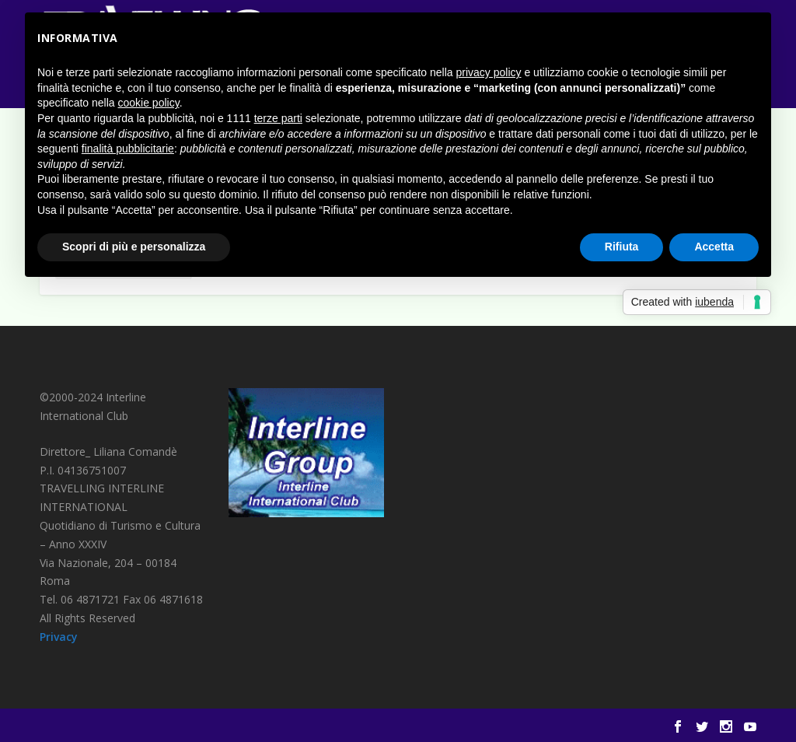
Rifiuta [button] (622, 246)
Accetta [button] (714, 246)
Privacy (59, 636)
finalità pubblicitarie (128, 148)
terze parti (278, 118)
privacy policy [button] (489, 72)
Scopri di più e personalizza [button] (133, 246)
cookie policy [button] (149, 102)
